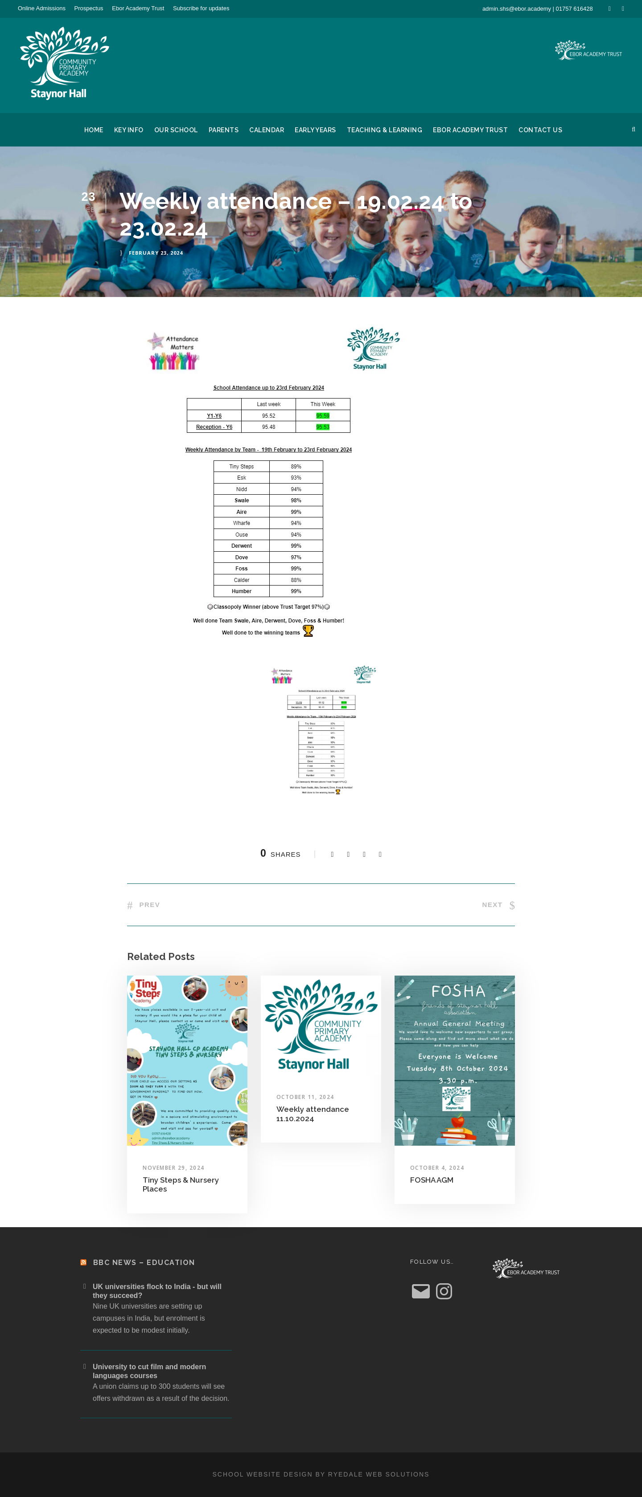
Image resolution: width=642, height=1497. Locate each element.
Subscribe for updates (201, 8)
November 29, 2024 (174, 1168)
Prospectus (88, 8)
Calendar (266, 130)
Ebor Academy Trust (138, 8)
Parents (224, 130)
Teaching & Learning (385, 130)
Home (93, 130)
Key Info (129, 130)
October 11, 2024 (305, 1097)
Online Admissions (42, 8)
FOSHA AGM (431, 1180)
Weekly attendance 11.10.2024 (312, 1114)
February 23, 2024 (156, 252)
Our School (176, 130)
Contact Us (540, 130)
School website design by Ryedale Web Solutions (321, 1474)
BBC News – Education (144, 1262)
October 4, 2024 (437, 1168)
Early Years (315, 130)
